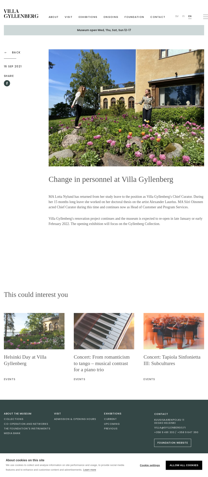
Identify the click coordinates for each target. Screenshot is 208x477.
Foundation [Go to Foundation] (134, 17)
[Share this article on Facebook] (7, 83)
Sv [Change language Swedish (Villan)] (177, 16)
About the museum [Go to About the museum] (17, 413)
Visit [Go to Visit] (68, 17)
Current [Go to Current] (110, 419)
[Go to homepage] (21, 13)
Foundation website (172, 443)
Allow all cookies (184, 465)
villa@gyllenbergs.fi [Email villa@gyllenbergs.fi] (170, 427)
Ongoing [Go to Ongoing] (110, 17)
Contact (161, 414)
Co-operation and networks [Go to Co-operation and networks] (26, 424)
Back (12, 52)
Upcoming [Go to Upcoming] (112, 424)
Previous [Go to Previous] (110, 428)
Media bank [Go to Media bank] (12, 433)
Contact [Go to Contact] (157, 17)
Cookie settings (150, 465)
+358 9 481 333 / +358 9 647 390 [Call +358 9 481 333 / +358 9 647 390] (176, 432)
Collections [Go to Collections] (13, 419)
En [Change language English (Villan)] (190, 16)
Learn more (89, 469)
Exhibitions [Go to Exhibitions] (88, 17)
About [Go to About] (54, 17)
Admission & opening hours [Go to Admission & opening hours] (75, 419)
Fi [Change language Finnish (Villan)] (183, 16)
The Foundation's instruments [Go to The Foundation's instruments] (27, 428)
